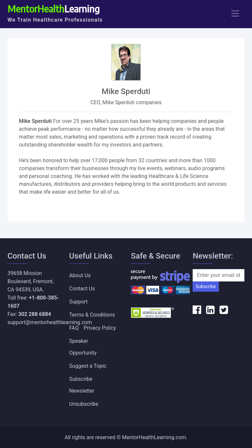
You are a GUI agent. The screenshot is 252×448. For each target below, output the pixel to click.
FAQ (74, 328)
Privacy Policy (100, 328)
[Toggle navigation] (235, 13)
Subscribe (206, 286)
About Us (80, 275)
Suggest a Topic (88, 366)
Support (78, 302)
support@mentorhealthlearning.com (50, 322)
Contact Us (82, 288)
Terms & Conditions (92, 315)
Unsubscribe (83, 404)
